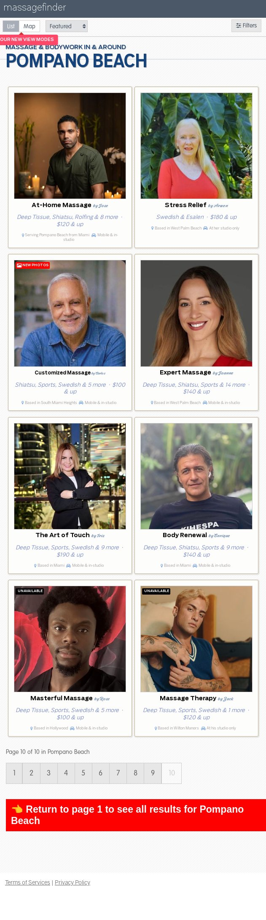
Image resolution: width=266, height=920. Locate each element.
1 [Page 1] (14, 773)
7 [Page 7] (118, 773)
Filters (246, 25)
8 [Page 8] (135, 773)
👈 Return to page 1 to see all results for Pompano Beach (127, 815)
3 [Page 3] (49, 773)
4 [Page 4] (66, 773)
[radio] (11, 26)
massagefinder (34, 9)
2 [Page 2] (31, 773)
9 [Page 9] (153, 773)
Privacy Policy (72, 882)
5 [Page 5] (83, 773)
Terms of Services (27, 882)
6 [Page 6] (100, 773)
